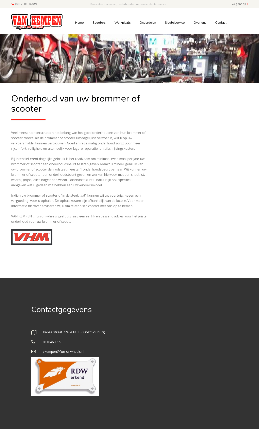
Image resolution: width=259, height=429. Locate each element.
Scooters (99, 22)
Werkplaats (123, 22)
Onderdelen (148, 22)
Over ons (200, 22)
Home (79, 22)
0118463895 (52, 342)
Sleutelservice (175, 22)
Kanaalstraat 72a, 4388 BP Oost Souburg (74, 332)
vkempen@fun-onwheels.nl (63, 351)
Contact (221, 22)
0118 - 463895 (29, 3)
